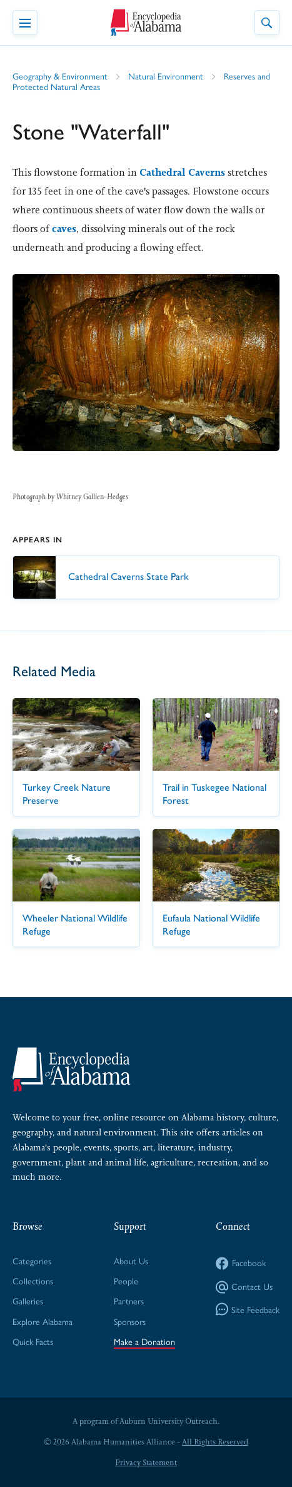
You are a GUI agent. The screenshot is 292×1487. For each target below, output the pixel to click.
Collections (33, 1280)
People (126, 1280)
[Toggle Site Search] (266, 22)
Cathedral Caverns (182, 172)
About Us (131, 1260)
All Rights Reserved (215, 1442)
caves (64, 228)
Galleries (28, 1300)
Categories (32, 1260)
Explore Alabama (43, 1321)
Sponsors (130, 1321)
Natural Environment (165, 75)
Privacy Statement (146, 1463)
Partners (129, 1300)
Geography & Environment (60, 75)
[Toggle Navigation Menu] (25, 22)
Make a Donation (144, 1341)
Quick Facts (33, 1341)
